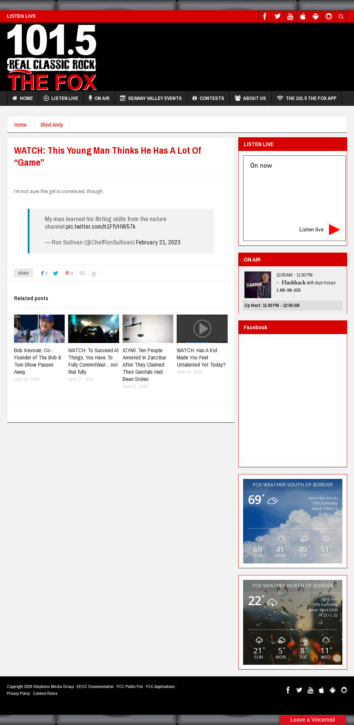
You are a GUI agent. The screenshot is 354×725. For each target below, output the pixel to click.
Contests (208, 98)
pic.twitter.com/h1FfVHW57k (101, 226)
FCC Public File (130, 686)
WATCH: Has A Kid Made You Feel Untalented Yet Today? (201, 357)
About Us (250, 98)
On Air (99, 98)
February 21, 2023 (158, 242)
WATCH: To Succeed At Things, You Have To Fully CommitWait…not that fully (93, 361)
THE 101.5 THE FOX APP (306, 98)
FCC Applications (160, 686)
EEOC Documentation (95, 686)
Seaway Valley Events (151, 98)
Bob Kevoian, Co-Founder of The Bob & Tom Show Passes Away (37, 361)
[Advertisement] (222, 55)
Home (22, 98)
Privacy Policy (18, 693)
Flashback (294, 282)
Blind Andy (52, 124)
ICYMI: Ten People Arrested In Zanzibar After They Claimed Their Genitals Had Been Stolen (144, 364)
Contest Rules (45, 693)
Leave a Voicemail (312, 720)
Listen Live (60, 98)
